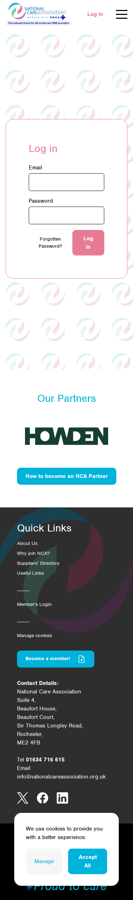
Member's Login (34, 604)
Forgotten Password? (50, 242)
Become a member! (56, 659)
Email (35, 167)
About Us (27, 543)
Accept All (88, 861)
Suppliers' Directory (38, 563)
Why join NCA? (33, 553)
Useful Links (30, 573)
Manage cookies (34, 635)
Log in (95, 14)
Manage (44, 861)
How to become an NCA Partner (67, 476)
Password (41, 200)
